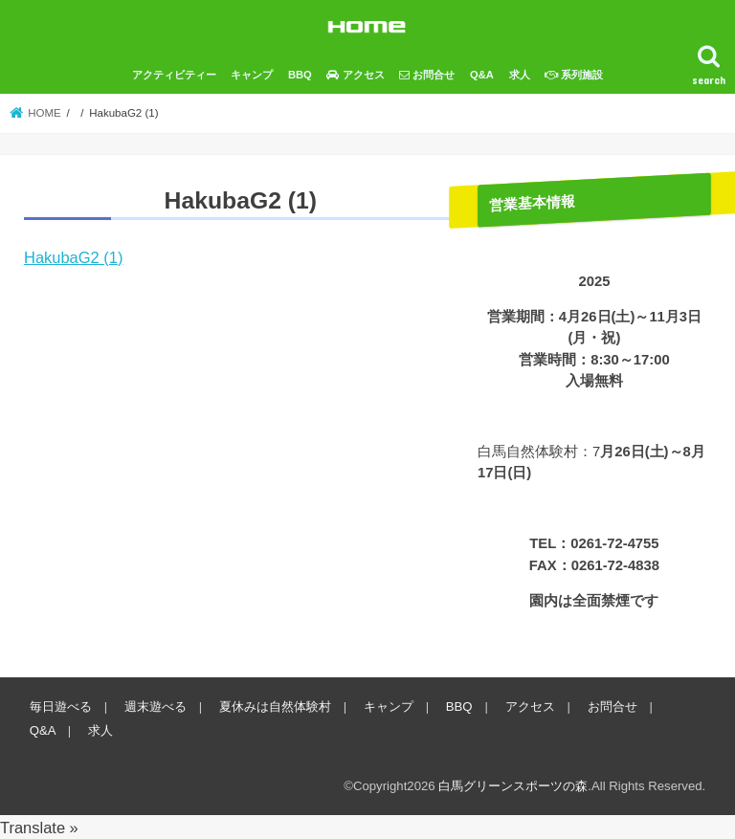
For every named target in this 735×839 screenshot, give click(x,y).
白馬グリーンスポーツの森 (513, 786)
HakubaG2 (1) (73, 257)
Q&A (482, 74)
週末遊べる (155, 706)
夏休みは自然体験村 (275, 706)
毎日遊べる (61, 706)
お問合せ (612, 706)
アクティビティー (174, 74)
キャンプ (252, 74)
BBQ (300, 74)
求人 (519, 74)
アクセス (530, 706)
